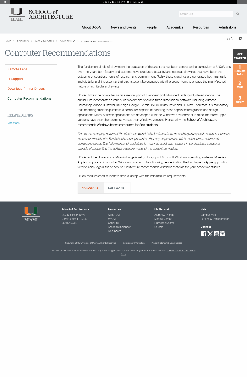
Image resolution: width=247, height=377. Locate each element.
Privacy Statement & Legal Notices (166, 360)
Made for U (14, 123)
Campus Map (208, 332)
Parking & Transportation (215, 336)
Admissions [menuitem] (227, 27)
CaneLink (113, 340)
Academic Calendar (119, 344)
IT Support (15, 79)
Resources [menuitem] (201, 27)
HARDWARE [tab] (89, 187)
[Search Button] (237, 14)
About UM (114, 332)
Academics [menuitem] (175, 27)
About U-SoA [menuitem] (91, 27)
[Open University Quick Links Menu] (242, 2)
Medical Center (163, 336)
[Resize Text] (230, 39)
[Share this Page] (239, 39)
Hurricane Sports (164, 340)
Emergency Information (134, 360)
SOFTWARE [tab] (116, 187)
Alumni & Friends (164, 332)
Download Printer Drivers (26, 88)
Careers (158, 344)
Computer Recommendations (97, 41)
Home (8, 41)
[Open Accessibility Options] (5, 2)
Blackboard (114, 348)
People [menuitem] (151, 27)
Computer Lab (68, 41)
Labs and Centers (44, 41)
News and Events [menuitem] (123, 27)
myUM (112, 336)
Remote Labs (17, 69)
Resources (23, 41)
